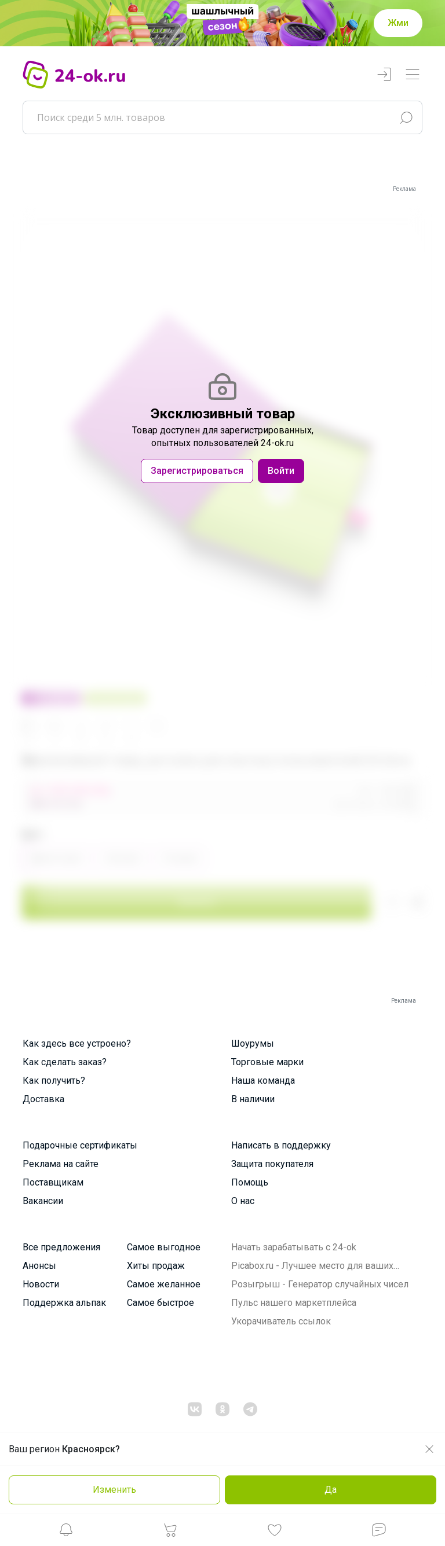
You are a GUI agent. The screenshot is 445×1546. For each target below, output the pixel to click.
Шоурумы (252, 1043)
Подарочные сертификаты (80, 1145)
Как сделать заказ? (65, 1062)
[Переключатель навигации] (412, 75)
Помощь (249, 1182)
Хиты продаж (156, 1265)
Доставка (43, 1099)
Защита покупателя (272, 1163)
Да (330, 1489)
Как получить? (54, 1080)
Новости (41, 1284)
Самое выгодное (163, 1247)
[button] (66, 1532)
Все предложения (61, 1247)
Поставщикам (53, 1182)
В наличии (253, 1099)
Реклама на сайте (61, 1163)
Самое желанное (163, 1284)
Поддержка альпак (64, 1302)
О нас (242, 1200)
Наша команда (263, 1080)
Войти (281, 470)
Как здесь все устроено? (77, 1043)
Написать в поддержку (281, 1145)
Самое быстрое (160, 1302)
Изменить (114, 1489)
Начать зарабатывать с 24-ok (293, 1247)
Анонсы (39, 1265)
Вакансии (43, 1200)
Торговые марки (267, 1062)
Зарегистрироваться (197, 470)
